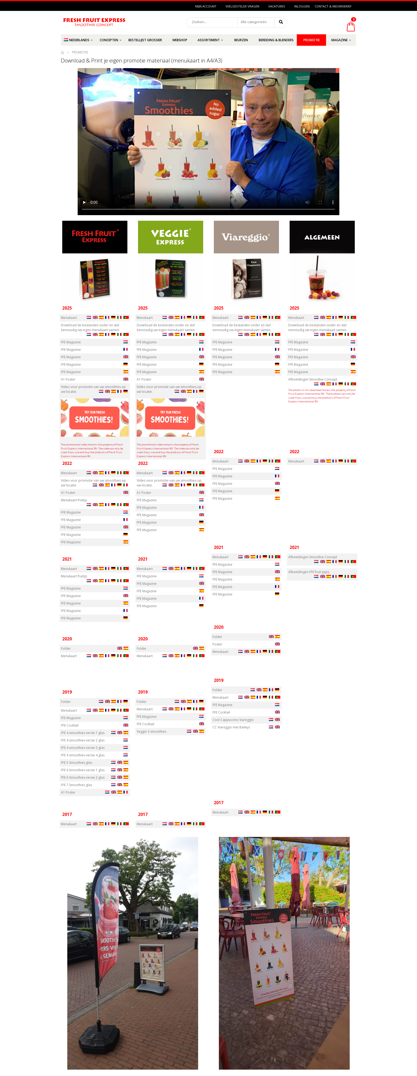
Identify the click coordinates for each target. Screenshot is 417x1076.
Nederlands (76, 40)
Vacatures (276, 6)
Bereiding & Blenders (276, 40)
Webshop (179, 40)
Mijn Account (205, 6)
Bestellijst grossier (145, 40)
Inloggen (302, 6)
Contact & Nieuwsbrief (333, 6)
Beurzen (241, 40)
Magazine (339, 40)
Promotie (311, 40)
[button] (255, 22)
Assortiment (209, 40)
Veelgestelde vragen (242, 6)
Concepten (109, 40)
